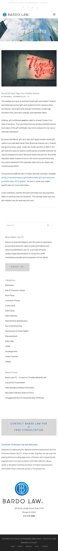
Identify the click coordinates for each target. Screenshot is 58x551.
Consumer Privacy (12, 301)
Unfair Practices (11, 357)
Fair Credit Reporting (13, 326)
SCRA (7, 346)
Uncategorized (11, 351)
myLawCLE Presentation (15, 383)
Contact (45, 546)
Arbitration (9, 285)
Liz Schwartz (32, 542)
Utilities (8, 362)
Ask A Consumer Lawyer (15, 290)
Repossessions (11, 336)
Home (12, 546)
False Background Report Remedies (19, 388)
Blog (37, 546)
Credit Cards (10, 306)
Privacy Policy (48, 539)
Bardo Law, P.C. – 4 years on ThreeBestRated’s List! (25, 377)
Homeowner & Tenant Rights (16, 331)
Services (28, 546)
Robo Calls (9, 341)
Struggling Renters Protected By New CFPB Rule (24, 398)
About (20, 546)
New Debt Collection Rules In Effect (19, 393)
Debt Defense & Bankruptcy (16, 321)
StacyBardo (7, 96)
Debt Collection (11, 316)
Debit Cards (10, 311)
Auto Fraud (9, 295)
